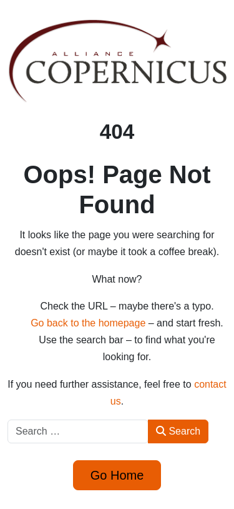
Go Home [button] (117, 475)
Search (178, 431)
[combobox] (78, 431)
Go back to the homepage (88, 323)
